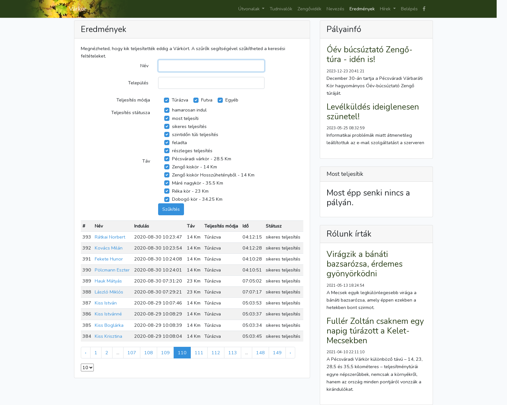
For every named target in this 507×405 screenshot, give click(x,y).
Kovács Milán (109, 248)
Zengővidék (309, 8)
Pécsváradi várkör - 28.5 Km (201, 158)
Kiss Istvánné (108, 314)
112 (215, 352)
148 (260, 352)
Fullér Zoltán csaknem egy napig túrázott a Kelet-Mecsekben (375, 331)
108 (148, 352)
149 (277, 352)
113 (232, 352)
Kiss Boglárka (109, 325)
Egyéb (231, 100)
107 (131, 352)
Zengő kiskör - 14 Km (194, 167)
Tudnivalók (281, 8)
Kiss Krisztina (108, 336)
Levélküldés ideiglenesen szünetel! (373, 111)
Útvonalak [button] (249, 8)
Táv (146, 161)
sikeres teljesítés (189, 126)
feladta (179, 142)
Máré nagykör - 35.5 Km (197, 183)
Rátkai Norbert (110, 237)
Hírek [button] (386, 8)
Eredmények (362, 8)
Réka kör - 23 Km (190, 191)
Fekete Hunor (109, 259)
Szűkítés (171, 209)
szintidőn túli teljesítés (195, 134)
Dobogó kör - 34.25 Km (197, 199)
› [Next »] (290, 352)
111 (199, 352)
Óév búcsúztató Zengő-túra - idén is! (370, 54)
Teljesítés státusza (130, 112)
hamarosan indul (189, 110)
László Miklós (109, 292)
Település (138, 83)
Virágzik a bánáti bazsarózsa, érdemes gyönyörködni (365, 264)
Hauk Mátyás (108, 281)
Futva (206, 100)
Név (144, 65)
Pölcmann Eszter (112, 270)
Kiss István (106, 303)
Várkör (77, 9)
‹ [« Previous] (85, 352)
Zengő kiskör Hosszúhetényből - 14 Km (213, 175)
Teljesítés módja (133, 100)
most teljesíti (185, 118)
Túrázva (180, 100)
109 (165, 352)
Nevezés (335, 8)
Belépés (409, 8)
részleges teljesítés (192, 150)
